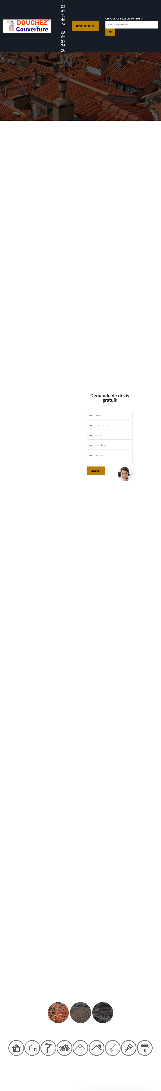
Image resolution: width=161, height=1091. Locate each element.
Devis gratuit (85, 26)
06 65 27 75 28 (63, 39)
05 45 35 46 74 (63, 13)
